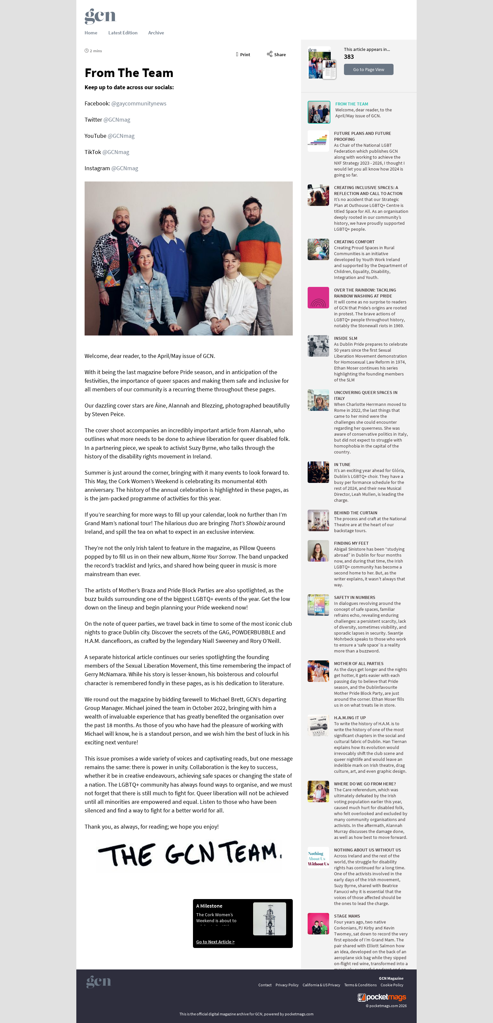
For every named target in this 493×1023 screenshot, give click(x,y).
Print (243, 54)
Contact (265, 984)
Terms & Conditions (360, 984)
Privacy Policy (287, 984)
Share (276, 54)
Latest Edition (122, 32)
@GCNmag (116, 119)
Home (91, 32)
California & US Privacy (321, 984)
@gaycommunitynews (139, 103)
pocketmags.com (383, 1005)
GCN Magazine (391, 978)
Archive (156, 32)
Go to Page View (368, 69)
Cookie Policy (392, 984)
